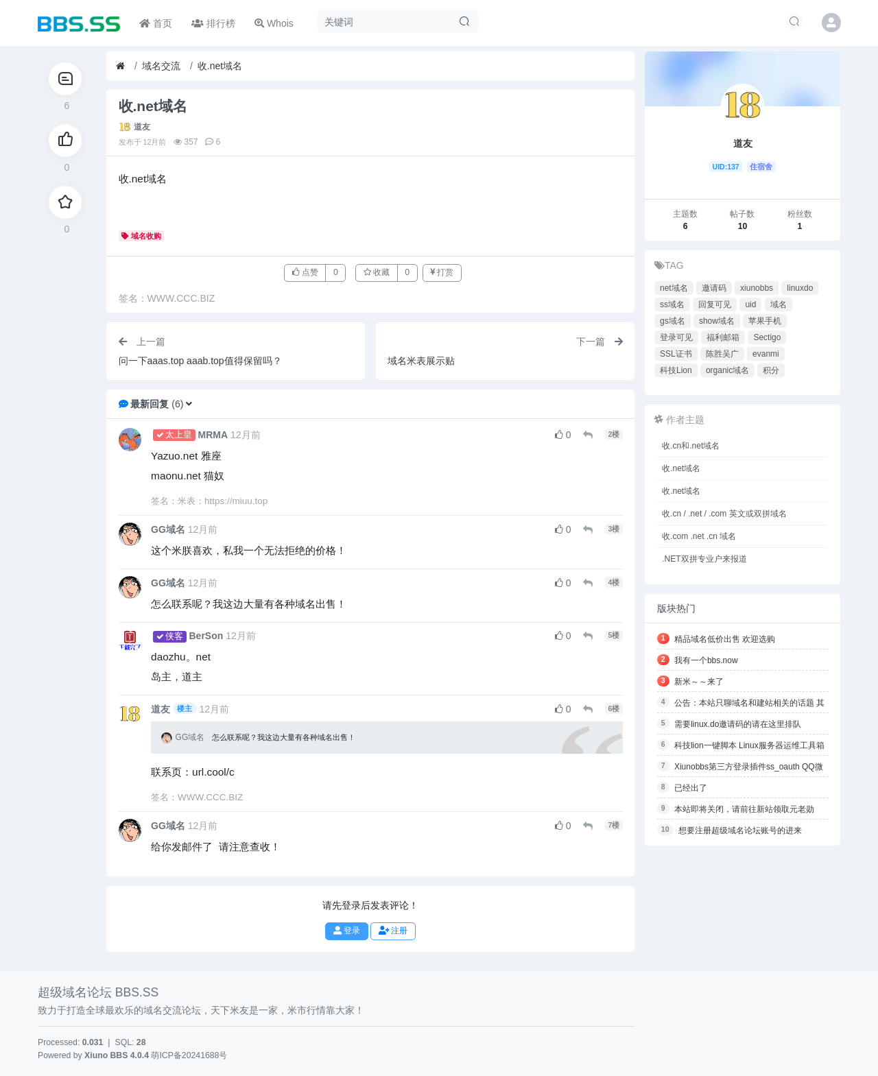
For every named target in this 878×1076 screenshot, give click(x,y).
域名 (778, 304)
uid (750, 304)
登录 (346, 930)
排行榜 (213, 23)
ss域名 (672, 304)
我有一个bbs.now (706, 660)
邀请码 (714, 288)
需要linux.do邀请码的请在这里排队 (737, 724)
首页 (155, 23)
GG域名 (168, 529)
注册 (393, 930)
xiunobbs (756, 288)
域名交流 (161, 65)
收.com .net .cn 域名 (699, 536)
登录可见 (676, 337)
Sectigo (767, 337)
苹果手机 (764, 321)
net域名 (674, 288)
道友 (142, 127)
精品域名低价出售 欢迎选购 (724, 639)
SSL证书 (676, 354)
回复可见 (714, 304)
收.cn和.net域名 (691, 446)
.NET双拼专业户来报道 (704, 559)
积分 (771, 370)
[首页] (120, 66)
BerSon (206, 635)
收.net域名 (220, 65)
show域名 (717, 321)
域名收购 (141, 236)
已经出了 (690, 788)
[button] (189, 403)
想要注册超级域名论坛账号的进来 (740, 830)
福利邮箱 (723, 337)
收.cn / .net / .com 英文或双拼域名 (724, 513)
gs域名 (672, 321)
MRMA (213, 434)
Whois (274, 23)
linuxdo (800, 288)
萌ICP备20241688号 (189, 1055)
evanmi (765, 354)
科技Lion (676, 370)
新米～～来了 (699, 681)
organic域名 (727, 370)
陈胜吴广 (722, 354)
